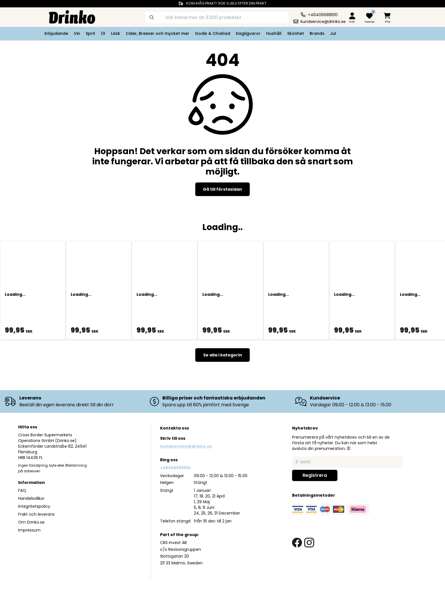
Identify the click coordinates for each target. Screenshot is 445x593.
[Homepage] (67, 16)
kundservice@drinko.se (186, 446)
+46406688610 (175, 468)
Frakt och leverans (36, 514)
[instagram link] (309, 543)
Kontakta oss (174, 428)
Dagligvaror (248, 33)
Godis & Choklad (212, 33)
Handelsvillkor (31, 498)
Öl (103, 33)
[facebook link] (297, 543)
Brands (317, 33)
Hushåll (274, 33)
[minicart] (387, 18)
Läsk (115, 33)
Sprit (90, 33)
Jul (333, 33)
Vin (77, 33)
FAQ (22, 490)
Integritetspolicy (34, 506)
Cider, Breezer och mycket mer (157, 33)
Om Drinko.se (31, 522)
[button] (348, 448)
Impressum (29, 530)
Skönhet (295, 33)
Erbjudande (56, 33)
